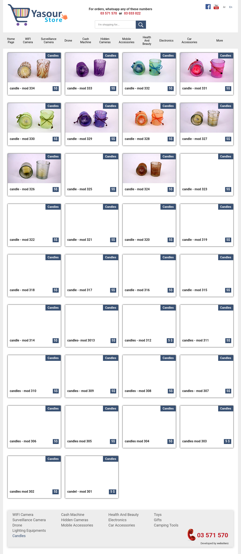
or (120, 13)
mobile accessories (126, 40)
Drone (68, 40)
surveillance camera (48, 40)
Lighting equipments (29, 530)
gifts (158, 520)
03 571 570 (212, 535)
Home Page (11, 40)
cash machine (85, 40)
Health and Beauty (147, 40)
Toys (158, 514)
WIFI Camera (28, 40)
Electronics (166, 40)
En (230, 7)
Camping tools (166, 525)
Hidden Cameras (105, 40)
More (219, 40)
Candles (19, 536)
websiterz (223, 543)
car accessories (189, 40)
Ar (224, 7)
